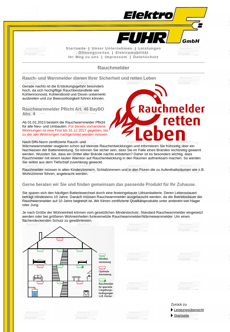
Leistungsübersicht (189, 310)
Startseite (76, 48)
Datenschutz (146, 57)
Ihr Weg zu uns (83, 57)
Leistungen (149, 48)
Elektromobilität (132, 53)
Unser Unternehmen (112, 48)
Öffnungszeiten (94, 53)
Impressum (116, 57)
